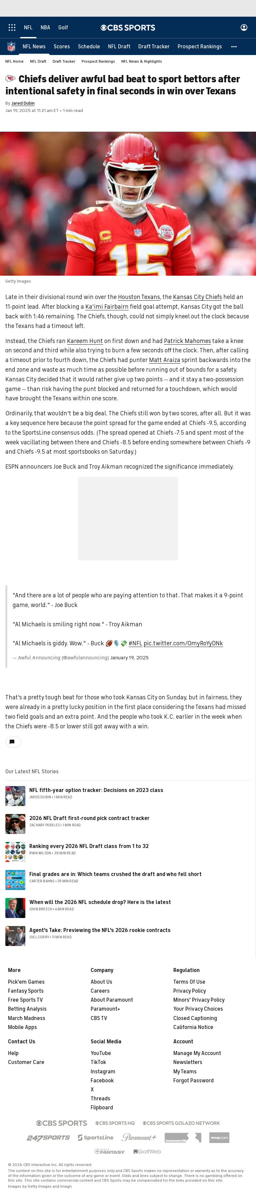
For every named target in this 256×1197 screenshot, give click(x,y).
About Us (101, 982)
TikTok (98, 1062)
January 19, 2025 (129, 657)
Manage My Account (197, 1053)
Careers (100, 991)
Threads (100, 1098)
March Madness (26, 1018)
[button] (234, 46)
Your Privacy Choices (198, 1009)
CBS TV (99, 1018)
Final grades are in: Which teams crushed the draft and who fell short (115, 874)
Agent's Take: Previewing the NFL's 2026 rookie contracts (100, 930)
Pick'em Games (26, 982)
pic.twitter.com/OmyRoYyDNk (183, 643)
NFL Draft (38, 61)
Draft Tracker (64, 61)
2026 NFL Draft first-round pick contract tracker (89, 818)
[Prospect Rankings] (200, 46)
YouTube (101, 1053)
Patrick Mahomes (187, 341)
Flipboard (102, 1107)
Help (13, 1053)
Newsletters (187, 1062)
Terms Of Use (189, 982)
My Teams (185, 1071)
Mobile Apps (22, 1027)
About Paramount (112, 1000)
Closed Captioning (195, 1018)
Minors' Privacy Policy (199, 1000)
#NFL (135, 643)
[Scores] (62, 46)
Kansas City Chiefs (197, 297)
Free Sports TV (25, 1000)
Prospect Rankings (98, 61)
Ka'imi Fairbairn (107, 306)
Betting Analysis (27, 1009)
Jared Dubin (23, 103)
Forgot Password (193, 1080)
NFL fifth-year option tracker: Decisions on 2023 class (96, 790)
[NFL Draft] (119, 46)
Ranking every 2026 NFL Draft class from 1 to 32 (89, 846)
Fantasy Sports (26, 991)
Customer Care (26, 1062)
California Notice (193, 1027)
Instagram (103, 1071)
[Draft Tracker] (154, 46)
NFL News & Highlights (141, 61)
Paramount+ (105, 1009)
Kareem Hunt (85, 341)
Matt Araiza (164, 360)
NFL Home (14, 61)
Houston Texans (139, 297)
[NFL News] (34, 46)
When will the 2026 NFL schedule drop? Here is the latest (100, 902)
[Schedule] (89, 46)
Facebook (102, 1080)
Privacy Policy (189, 991)
